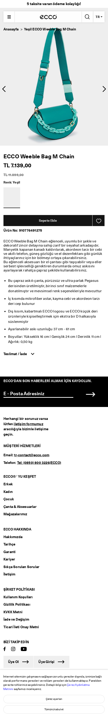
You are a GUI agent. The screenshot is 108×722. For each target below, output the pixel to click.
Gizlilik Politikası (16, 604)
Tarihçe (9, 544)
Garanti (9, 552)
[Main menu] (9, 16)
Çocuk (8, 499)
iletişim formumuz (28, 424)
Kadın (8, 492)
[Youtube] (24, 649)
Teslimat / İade (15, 354)
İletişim (9, 574)
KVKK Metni (12, 612)
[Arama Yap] (87, 16)
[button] (3, 89)
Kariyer (9, 559)
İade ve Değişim (16, 619)
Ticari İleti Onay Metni (21, 627)
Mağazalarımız (15, 514)
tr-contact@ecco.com (31, 455)
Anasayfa (11, 29)
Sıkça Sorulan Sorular (21, 567)
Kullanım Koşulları (18, 597)
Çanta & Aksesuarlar (20, 507)
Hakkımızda (12, 537)
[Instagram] (13, 649)
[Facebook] (4, 649)
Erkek (8, 484)
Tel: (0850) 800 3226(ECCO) (39, 463)
